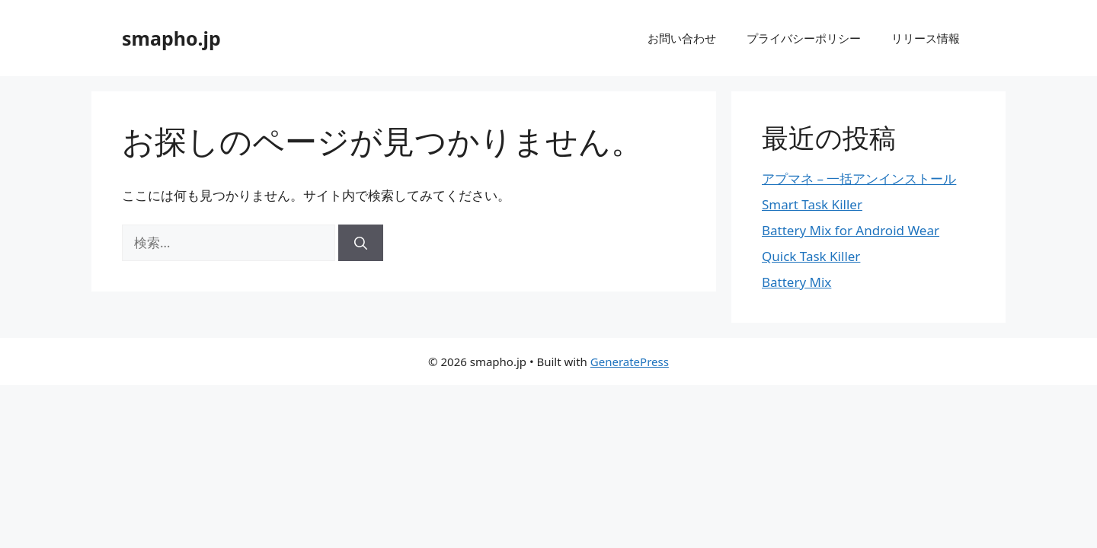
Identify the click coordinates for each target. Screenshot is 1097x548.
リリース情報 (925, 38)
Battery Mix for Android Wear (850, 230)
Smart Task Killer (812, 204)
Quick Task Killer (811, 256)
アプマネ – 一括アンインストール (859, 178)
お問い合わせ (682, 38)
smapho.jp (171, 38)
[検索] (360, 243)
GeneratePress (629, 361)
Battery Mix (796, 282)
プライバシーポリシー (804, 38)
